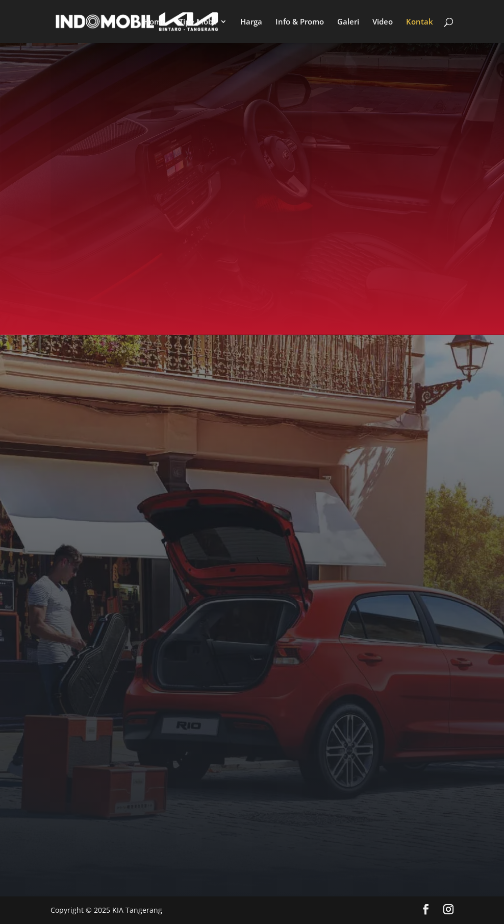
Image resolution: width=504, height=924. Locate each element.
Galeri (348, 22)
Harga (251, 22)
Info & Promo (299, 22)
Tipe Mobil (198, 22)
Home (155, 22)
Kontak (419, 22)
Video (382, 22)
